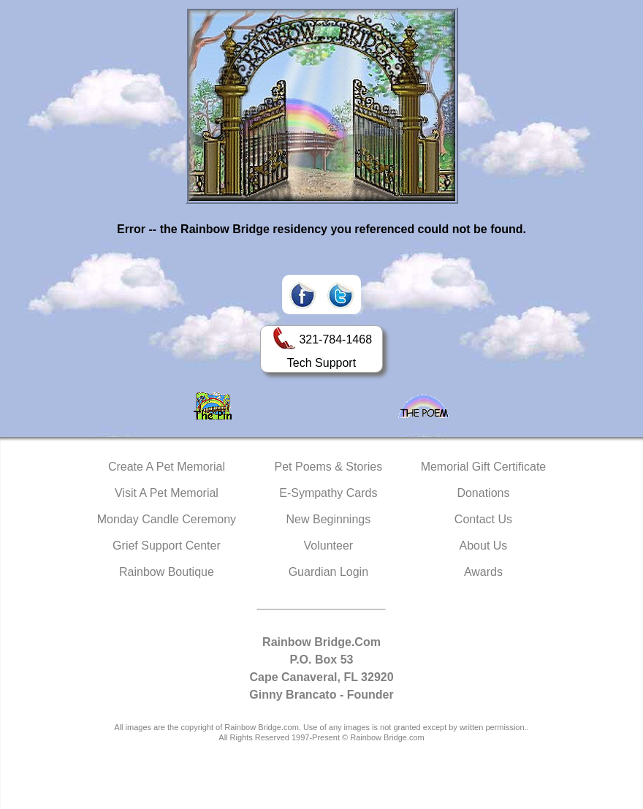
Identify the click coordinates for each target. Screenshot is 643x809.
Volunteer (329, 545)
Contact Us (483, 519)
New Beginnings (328, 519)
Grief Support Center (167, 545)
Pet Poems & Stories (329, 466)
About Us (484, 545)
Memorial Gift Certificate (484, 466)
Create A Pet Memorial (166, 466)
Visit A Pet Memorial (166, 493)
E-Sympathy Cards (328, 493)
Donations (483, 493)
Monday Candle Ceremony (166, 519)
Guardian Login (328, 572)
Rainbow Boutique (166, 572)
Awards (483, 572)
